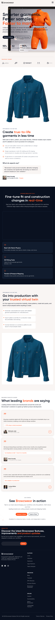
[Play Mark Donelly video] (49, 459)
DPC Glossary (30, 580)
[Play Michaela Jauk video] (49, 431)
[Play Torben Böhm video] (49, 488)
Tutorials (29, 578)
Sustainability (31, 599)
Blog (28, 575)
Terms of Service (40, 616)
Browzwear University (30, 586)
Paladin (21, 178)
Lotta (28, 555)
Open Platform (31, 563)
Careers (29, 596)
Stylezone (30, 561)
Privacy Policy (49, 616)
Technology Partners (30, 606)
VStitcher (29, 558)
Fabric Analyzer (31, 566)
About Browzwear (30, 602)
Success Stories (31, 583)
